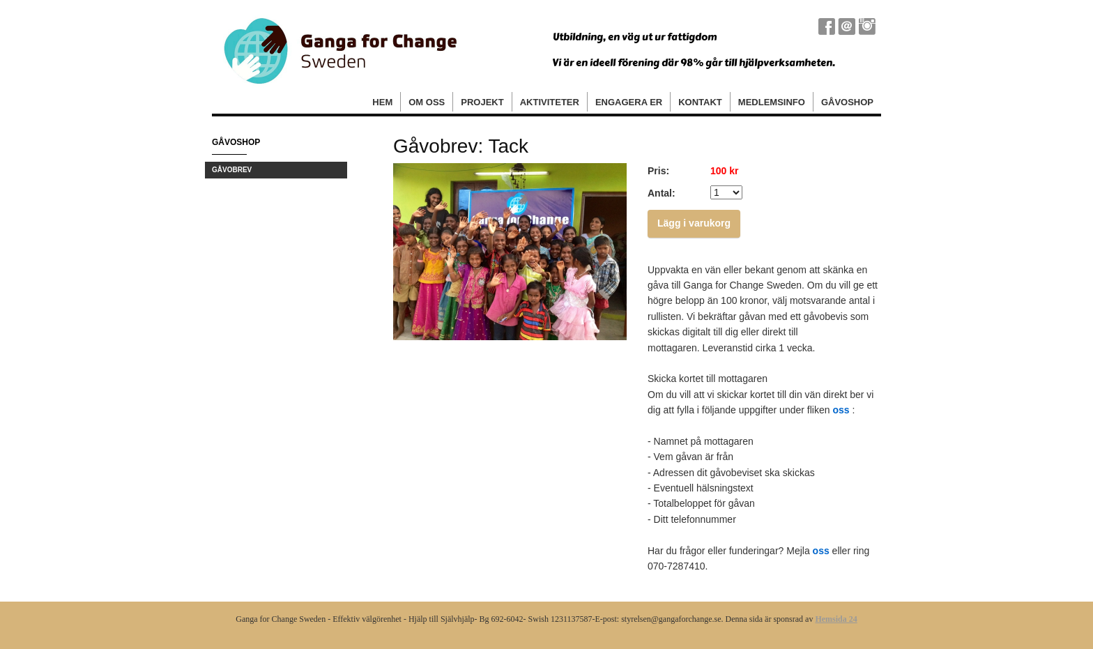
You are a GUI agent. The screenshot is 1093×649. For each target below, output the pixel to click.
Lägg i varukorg (694, 223)
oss (840, 409)
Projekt (482, 102)
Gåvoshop (847, 102)
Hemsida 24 (836, 619)
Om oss (426, 102)
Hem (382, 102)
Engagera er (628, 102)
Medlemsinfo (771, 102)
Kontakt (700, 102)
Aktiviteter (549, 102)
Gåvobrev (232, 170)
